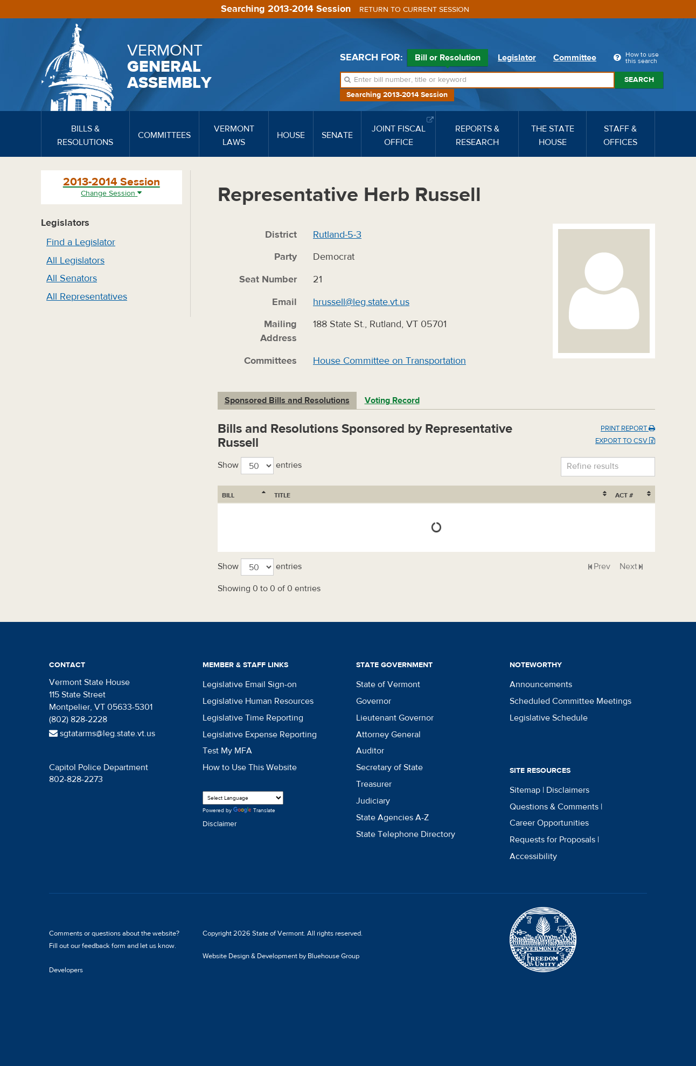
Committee (574, 57)
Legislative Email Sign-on (250, 684)
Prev (602, 566)
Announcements (541, 684)
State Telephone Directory (405, 834)
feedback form (104, 946)
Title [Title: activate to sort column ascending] (282, 495)
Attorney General (388, 734)
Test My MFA (227, 750)
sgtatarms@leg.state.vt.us (102, 733)
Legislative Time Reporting (253, 717)
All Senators (71, 278)
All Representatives (86, 296)
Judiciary (373, 800)
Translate (254, 811)
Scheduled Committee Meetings (570, 701)
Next (628, 566)
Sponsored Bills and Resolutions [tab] (287, 400)
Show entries (260, 465)
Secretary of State (389, 767)
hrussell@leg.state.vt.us (361, 302)
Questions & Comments (554, 806)
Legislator (517, 57)
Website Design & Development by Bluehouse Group (281, 956)
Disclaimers (567, 790)
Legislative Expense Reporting (260, 734)
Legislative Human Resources (258, 701)
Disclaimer (220, 824)
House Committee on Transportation (389, 361)
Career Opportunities (549, 823)
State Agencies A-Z (392, 817)
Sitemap (525, 790)
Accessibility (533, 856)
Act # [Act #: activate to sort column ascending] (624, 495)
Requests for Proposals (552, 839)
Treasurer (374, 784)
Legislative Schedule (549, 717)
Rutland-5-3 (337, 235)
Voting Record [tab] (392, 400)
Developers (66, 970)
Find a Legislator (80, 242)
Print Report (628, 428)
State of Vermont (388, 684)
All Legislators (75, 260)
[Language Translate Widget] (243, 798)
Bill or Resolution (448, 59)
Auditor (370, 750)
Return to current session (414, 10)
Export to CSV (625, 441)
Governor (373, 701)
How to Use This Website (250, 767)
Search (639, 80)
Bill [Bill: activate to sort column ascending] (228, 495)
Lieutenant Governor (395, 717)
